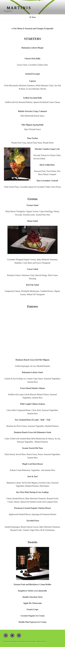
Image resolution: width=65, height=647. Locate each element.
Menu (32, 17)
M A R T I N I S (19, 8)
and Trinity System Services (27, 641)
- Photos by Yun (41, 641)
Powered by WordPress (11, 641)
